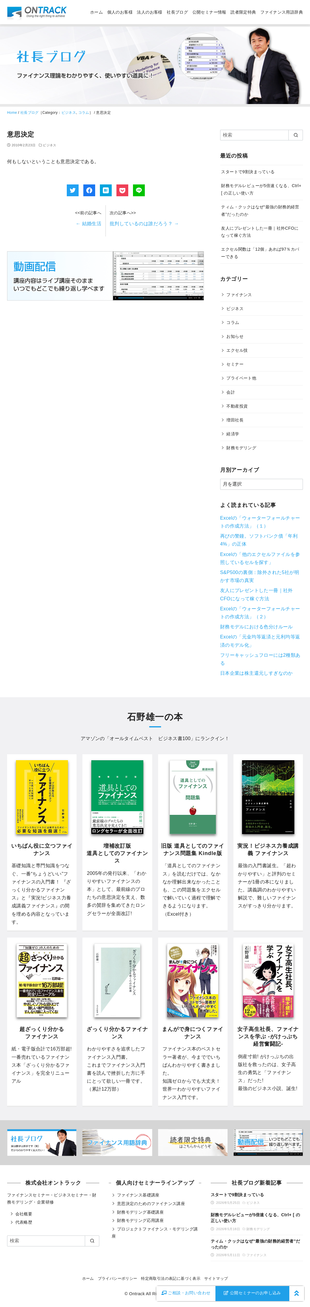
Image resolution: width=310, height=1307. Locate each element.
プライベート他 (241, 378)
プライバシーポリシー (117, 1278)
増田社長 (235, 420)
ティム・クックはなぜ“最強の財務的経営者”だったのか (255, 1244)
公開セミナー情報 (209, 12)
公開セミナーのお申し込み (252, 1292)
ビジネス (68, 113)
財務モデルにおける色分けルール (256, 626)
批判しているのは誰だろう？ (144, 223)
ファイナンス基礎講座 (138, 1195)
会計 (230, 392)
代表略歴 (24, 1222)
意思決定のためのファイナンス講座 (151, 1203)
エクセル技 (237, 350)
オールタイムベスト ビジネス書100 (150, 738)
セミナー (235, 364)
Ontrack (137, 1293)
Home (12, 113)
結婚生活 (88, 223)
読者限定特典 (243, 12)
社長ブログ (177, 12)
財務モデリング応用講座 (140, 1220)
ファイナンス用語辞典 (281, 12)
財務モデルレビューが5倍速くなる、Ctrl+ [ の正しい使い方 (255, 1217)
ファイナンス (239, 294)
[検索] (261, 135)
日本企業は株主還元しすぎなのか (256, 673)
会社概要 (24, 1214)
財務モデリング (241, 447)
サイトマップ (216, 1278)
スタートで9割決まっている (248, 171)
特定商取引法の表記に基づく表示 (170, 1278)
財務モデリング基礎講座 (140, 1212)
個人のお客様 (120, 12)
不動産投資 (237, 406)
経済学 (232, 434)
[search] (295, 135)
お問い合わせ (186, 1292)
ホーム (96, 12)
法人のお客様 (149, 12)
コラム (83, 113)
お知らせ (235, 336)
